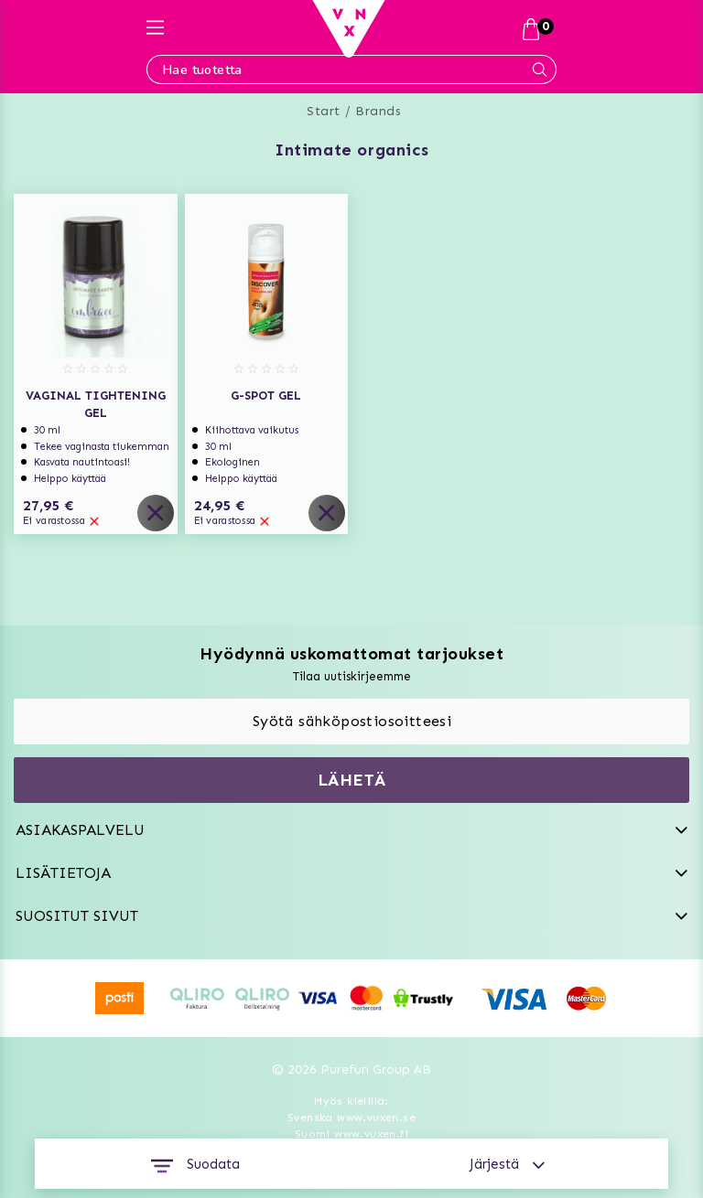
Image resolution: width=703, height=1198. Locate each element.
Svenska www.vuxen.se (351, 1117)
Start (324, 111)
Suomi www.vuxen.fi (351, 1134)
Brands (378, 111)
